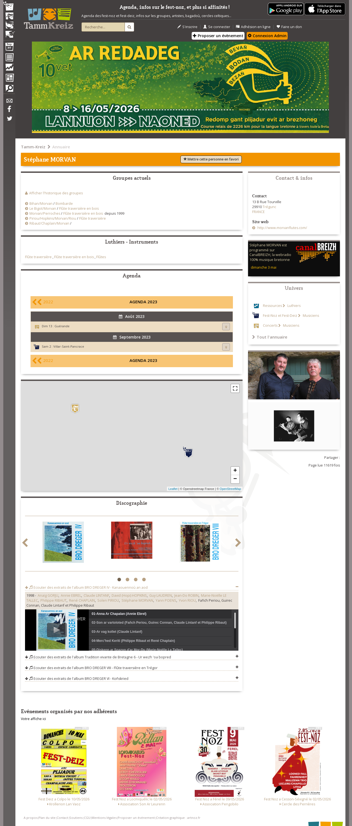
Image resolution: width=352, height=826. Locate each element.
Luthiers (294, 305)
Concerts (270, 325)
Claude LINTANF (96, 595)
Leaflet (172, 488)
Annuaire (61, 146)
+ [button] (235, 471)
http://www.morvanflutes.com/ (282, 227)
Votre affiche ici (33, 718)
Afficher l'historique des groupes (56, 193)
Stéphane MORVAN (137, 600)
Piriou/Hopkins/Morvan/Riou (52, 218)
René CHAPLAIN (82, 600)
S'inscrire (187, 26)
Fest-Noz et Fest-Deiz (280, 315)
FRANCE (258, 211)
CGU (87, 818)
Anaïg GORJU (48, 595)
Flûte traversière (92, 218)
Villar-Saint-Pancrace (68, 346)
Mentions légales (104, 818)
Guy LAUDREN (160, 595)
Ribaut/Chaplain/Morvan (49, 223)
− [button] (235, 479)
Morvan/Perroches (44, 213)
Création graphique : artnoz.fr (178, 818)
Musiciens (310, 315)
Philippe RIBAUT (53, 600)
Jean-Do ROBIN (186, 595)
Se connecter (216, 26)
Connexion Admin (267, 35)
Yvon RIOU (187, 600)
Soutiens (75, 818)
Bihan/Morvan (41, 203)
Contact (62, 818)
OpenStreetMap (230, 488)
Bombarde (64, 203)
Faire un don (289, 26)
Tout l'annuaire (269, 337)
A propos (30, 818)
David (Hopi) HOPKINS (129, 595)
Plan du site (47, 818)
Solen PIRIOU (108, 600)
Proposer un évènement (218, 35)
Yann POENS (166, 600)
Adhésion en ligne (253, 26)
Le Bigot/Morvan (42, 208)
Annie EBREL (71, 595)
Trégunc (269, 207)
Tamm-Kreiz (33, 146)
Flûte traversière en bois (79, 208)
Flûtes (101, 257)
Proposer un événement (136, 818)
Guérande (62, 326)
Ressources (272, 305)
